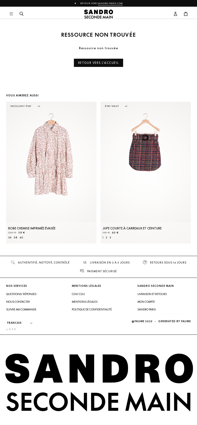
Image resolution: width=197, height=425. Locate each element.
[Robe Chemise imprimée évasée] (51, 173)
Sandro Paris (146, 309)
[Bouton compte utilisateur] (175, 14)
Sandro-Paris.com (110, 3)
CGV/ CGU (78, 294)
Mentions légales (84, 301)
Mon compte (146, 301)
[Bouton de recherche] (21, 14)
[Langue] (22, 323)
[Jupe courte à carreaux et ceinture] (146, 173)
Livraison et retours (152, 294)
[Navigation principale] (11, 14)
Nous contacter (18, 301)
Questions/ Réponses (21, 294)
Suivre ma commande (21, 309)
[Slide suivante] (180, 177)
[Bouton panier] (186, 14)
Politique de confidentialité (92, 309)
